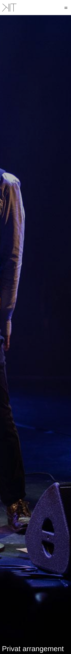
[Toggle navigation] (66, 7)
